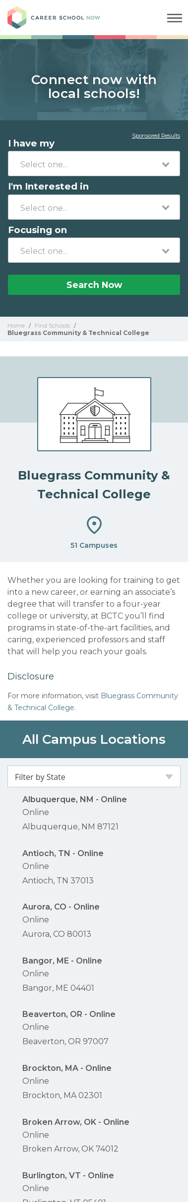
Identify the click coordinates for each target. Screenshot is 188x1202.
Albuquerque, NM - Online (74, 799)
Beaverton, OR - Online (69, 1014)
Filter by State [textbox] (40, 776)
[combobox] (94, 163)
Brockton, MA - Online (67, 1068)
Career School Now (62, 17)
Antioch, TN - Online (63, 853)
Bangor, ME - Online (62, 960)
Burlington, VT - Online (68, 1175)
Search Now (94, 285)
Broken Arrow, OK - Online (75, 1122)
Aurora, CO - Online (61, 907)
